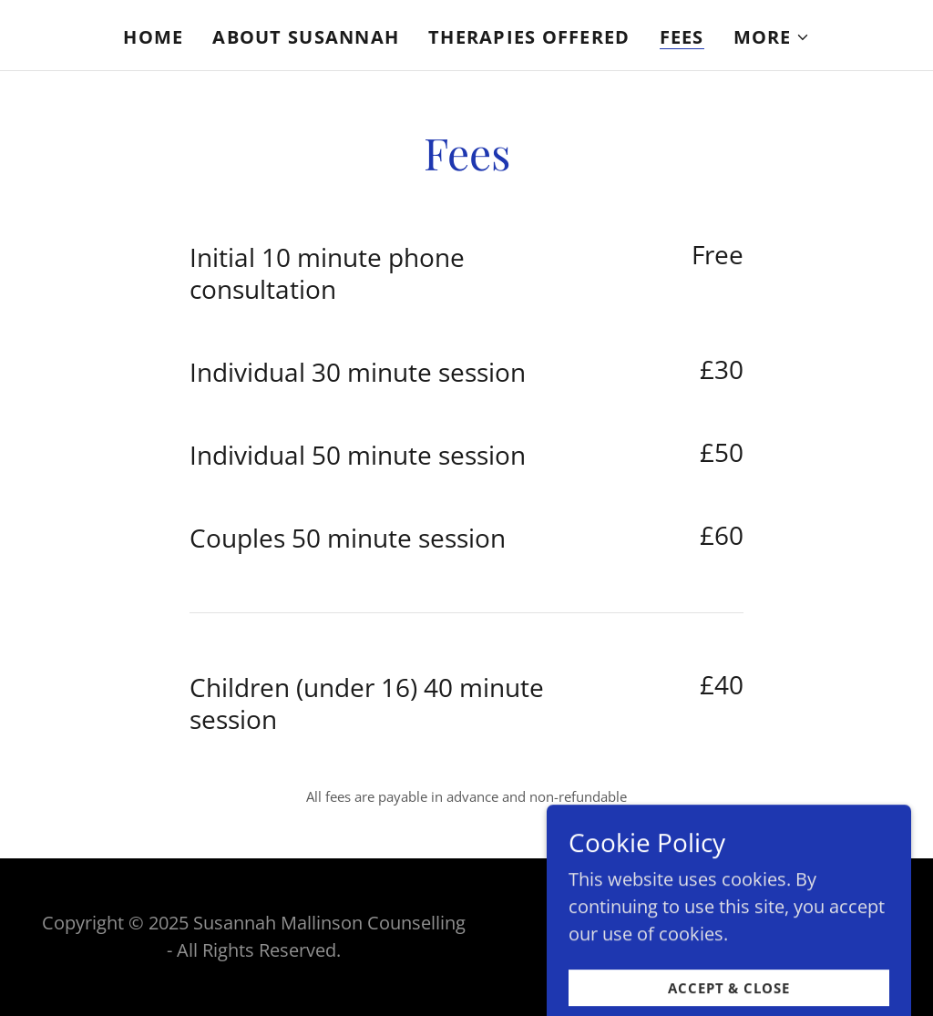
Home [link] (153, 37)
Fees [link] (682, 37)
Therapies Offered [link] (529, 37)
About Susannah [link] (305, 37)
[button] (771, 37)
